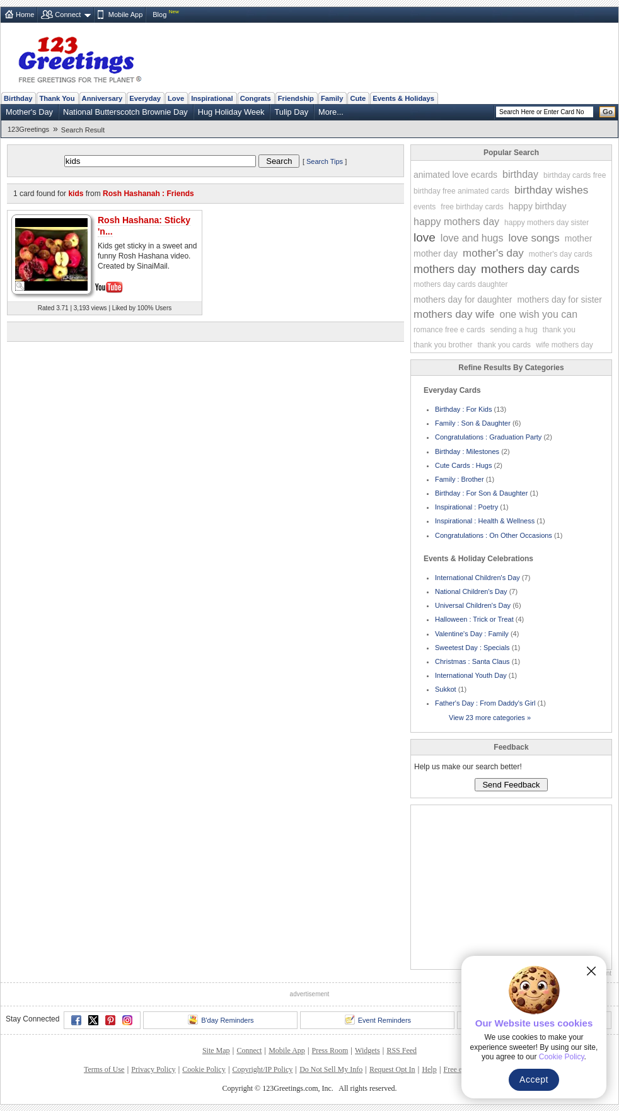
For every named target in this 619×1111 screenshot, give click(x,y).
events (425, 206)
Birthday (18, 98)
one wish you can (539, 314)
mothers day (445, 269)
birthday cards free (574, 175)
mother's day (493, 253)
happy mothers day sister (546, 222)
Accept (533, 1079)
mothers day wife (454, 314)
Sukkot (445, 689)
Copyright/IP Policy (262, 1069)
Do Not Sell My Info (330, 1069)
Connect (68, 14)
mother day (436, 253)
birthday (520, 174)
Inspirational (212, 98)
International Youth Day (471, 675)
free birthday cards (472, 206)
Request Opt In (392, 1069)
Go (608, 111)
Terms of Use (104, 1069)
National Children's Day (471, 591)
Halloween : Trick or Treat (474, 619)
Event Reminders (378, 1020)
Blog (159, 14)
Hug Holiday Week (231, 112)
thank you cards (504, 344)
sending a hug (513, 329)
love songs (534, 238)
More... (331, 112)
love (425, 237)
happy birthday (538, 206)
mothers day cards (530, 269)
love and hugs (472, 238)
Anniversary (102, 98)
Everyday (145, 98)
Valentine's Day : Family (472, 633)
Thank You (56, 98)
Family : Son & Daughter (473, 423)
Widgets (367, 1050)
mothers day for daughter (463, 299)
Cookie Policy (203, 1069)
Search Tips (324, 161)
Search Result (83, 130)
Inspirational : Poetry (466, 507)
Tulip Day (291, 112)
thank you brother (443, 344)
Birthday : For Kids (463, 409)
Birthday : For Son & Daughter (481, 493)
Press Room (330, 1050)
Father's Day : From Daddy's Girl (485, 703)
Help (429, 1069)
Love (176, 98)
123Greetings (28, 129)
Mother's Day (29, 112)
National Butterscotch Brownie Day (125, 112)
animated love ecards (455, 175)
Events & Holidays (403, 98)
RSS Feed (401, 1050)
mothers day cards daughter (460, 284)
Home (25, 14)
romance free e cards (449, 329)
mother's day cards (561, 254)
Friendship (296, 98)
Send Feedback (511, 784)
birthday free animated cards (461, 191)
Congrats (255, 98)
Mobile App (125, 14)
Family (332, 98)
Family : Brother (459, 479)
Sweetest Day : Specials (472, 647)
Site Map (216, 1050)
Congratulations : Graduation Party (488, 437)
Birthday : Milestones (467, 451)
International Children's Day (477, 577)
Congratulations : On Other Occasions (493, 535)
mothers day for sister (559, 299)
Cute (358, 98)
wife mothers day (564, 344)
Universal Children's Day (473, 605)
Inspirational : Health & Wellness (485, 521)
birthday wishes (551, 190)
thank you (559, 329)
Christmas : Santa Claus (472, 661)
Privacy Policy (153, 1069)
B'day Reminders (220, 1020)
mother (579, 238)
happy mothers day (456, 221)
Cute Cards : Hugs (463, 465)
